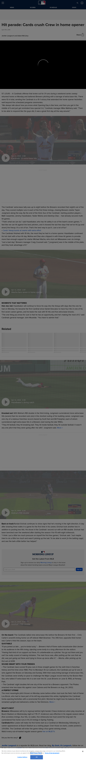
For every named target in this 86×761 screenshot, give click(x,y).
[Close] (83, 751)
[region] (43, 754)
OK (37, 757)
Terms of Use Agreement (52, 753)
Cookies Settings (22, 757)
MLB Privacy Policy (35, 753)
